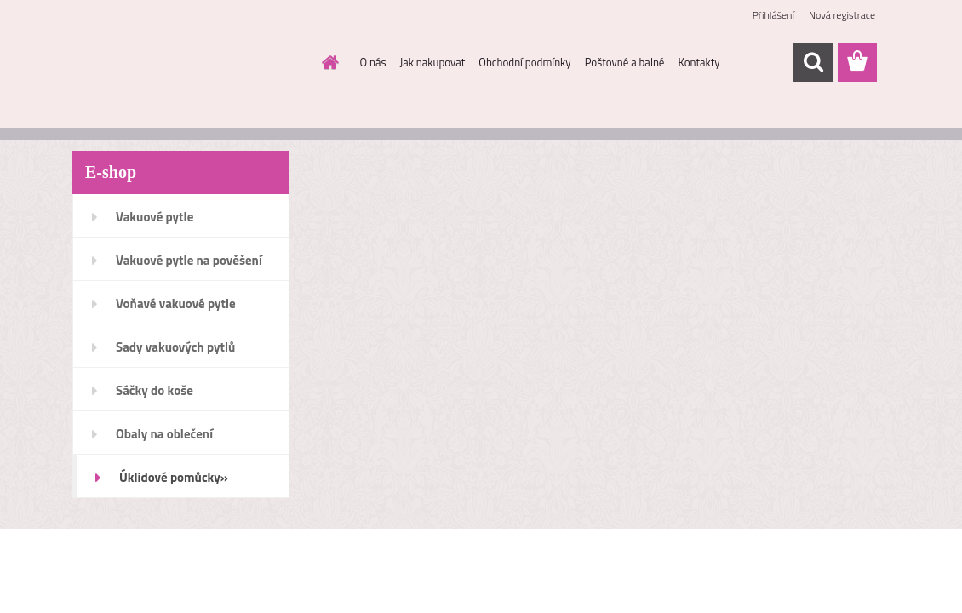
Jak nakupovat (433, 62)
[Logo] (189, 63)
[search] (813, 62)
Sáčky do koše (154, 390)
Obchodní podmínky (524, 62)
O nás (373, 62)
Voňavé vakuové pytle (176, 303)
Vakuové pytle (154, 216)
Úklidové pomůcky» (173, 477)
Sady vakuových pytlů (175, 347)
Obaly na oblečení (164, 434)
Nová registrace (842, 15)
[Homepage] (328, 62)
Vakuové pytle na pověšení (189, 260)
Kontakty (698, 62)
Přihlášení (773, 15)
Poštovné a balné (625, 62)
